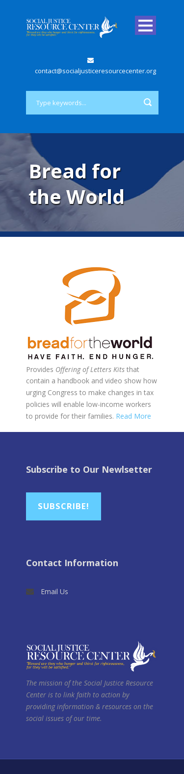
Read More (133, 416)
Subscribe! (63, 506)
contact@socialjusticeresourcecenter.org (95, 70)
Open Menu (145, 25)
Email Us (54, 591)
